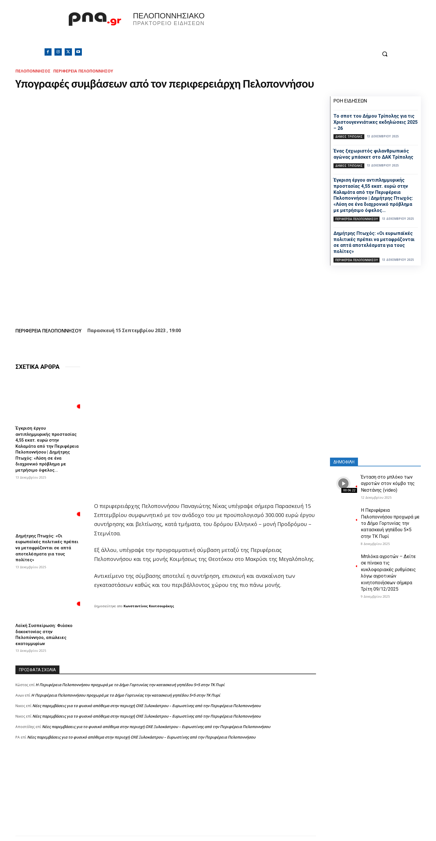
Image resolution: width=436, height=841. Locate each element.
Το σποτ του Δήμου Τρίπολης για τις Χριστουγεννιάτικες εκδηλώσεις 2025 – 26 (375, 122)
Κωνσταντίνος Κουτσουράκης (148, 606)
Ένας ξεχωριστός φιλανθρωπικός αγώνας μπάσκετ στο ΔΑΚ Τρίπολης (373, 154)
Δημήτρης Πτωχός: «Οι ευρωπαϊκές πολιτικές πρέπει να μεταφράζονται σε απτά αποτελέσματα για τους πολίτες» (47, 544)
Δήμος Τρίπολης (349, 136)
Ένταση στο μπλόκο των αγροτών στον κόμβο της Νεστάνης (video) (388, 483)
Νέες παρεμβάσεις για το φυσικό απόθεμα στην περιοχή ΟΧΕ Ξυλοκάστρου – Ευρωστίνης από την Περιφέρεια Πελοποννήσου (146, 699)
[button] (385, 54)
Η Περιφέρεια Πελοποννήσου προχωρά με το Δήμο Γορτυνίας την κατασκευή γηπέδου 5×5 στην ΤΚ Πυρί (130, 678)
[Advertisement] (165, 788)
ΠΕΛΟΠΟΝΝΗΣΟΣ (32, 71)
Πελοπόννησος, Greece (299, 27)
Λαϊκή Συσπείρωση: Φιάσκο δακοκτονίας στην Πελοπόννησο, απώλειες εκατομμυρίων (45, 628)
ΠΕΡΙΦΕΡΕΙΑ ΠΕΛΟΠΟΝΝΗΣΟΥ (83, 71)
